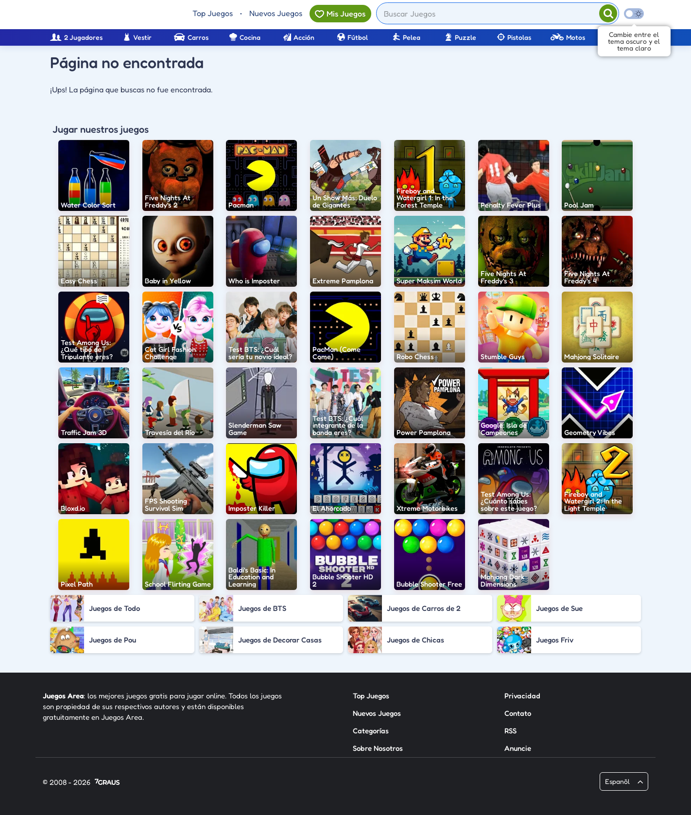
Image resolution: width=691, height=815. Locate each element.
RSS (510, 730)
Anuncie (517, 748)
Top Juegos (212, 13)
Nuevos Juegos (275, 13)
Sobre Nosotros (378, 748)
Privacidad (522, 695)
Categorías (371, 730)
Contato (517, 713)
